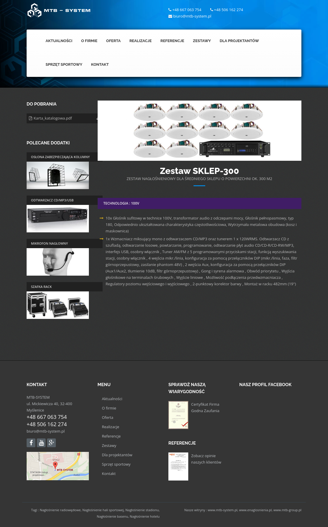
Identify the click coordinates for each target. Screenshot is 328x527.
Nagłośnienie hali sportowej (103, 510)
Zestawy (202, 41)
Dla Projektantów (239, 41)
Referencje (172, 41)
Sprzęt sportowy (116, 464)
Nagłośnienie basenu (112, 516)
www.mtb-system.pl (222, 510)
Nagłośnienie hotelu (145, 516)
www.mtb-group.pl (287, 510)
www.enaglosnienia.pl (255, 510)
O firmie (109, 408)
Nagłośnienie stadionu (142, 510)
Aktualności (59, 41)
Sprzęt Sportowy (64, 64)
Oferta (113, 41)
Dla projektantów (117, 454)
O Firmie (89, 41)
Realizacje (141, 41)
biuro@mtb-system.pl (46, 431)
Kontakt (100, 64)
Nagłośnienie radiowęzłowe (60, 510)
